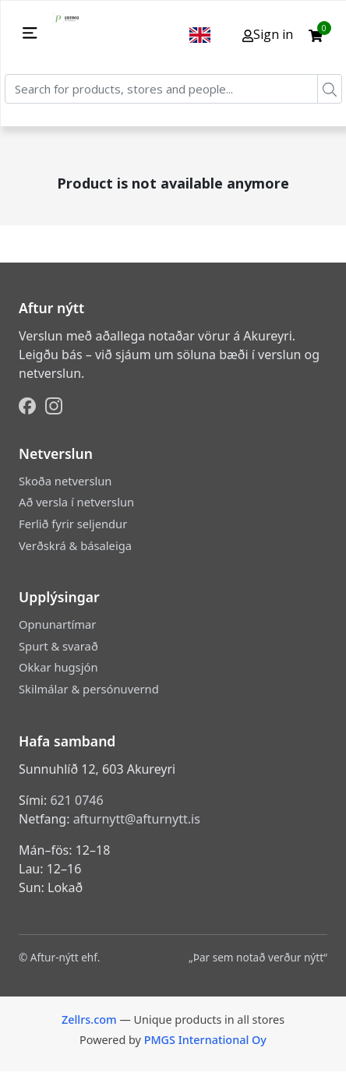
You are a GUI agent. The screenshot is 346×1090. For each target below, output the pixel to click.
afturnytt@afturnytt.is (136, 818)
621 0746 (76, 800)
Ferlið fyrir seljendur (73, 523)
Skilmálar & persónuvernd (89, 689)
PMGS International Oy (205, 1039)
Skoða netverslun (65, 481)
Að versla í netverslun (76, 502)
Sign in (267, 34)
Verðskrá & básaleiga (75, 545)
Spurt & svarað (58, 646)
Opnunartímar (57, 624)
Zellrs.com (89, 1019)
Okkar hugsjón (58, 667)
